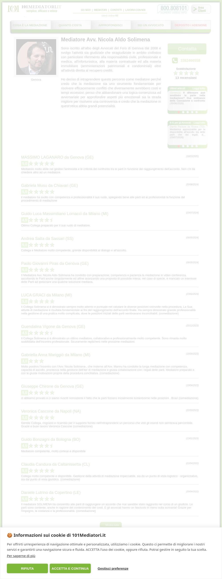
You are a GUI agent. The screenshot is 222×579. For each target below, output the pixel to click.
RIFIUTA (27, 568)
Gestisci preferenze (113, 568)
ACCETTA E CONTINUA (70, 568)
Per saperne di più (21, 555)
